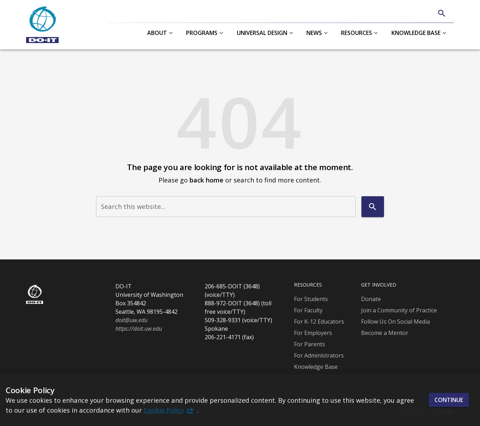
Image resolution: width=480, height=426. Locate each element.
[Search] (441, 13)
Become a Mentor (384, 333)
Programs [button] (201, 33)
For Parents (309, 344)
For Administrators (319, 355)
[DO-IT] (42, 24)
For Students (311, 299)
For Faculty (308, 310)
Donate (371, 299)
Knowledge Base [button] (415, 33)
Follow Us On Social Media (395, 321)
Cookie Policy (164, 410)
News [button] (314, 33)
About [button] (157, 33)
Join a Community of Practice (399, 310)
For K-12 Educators (319, 321)
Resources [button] (356, 33)
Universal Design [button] (262, 33)
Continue (448, 400)
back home (206, 179)
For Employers (313, 333)
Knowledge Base (316, 367)
